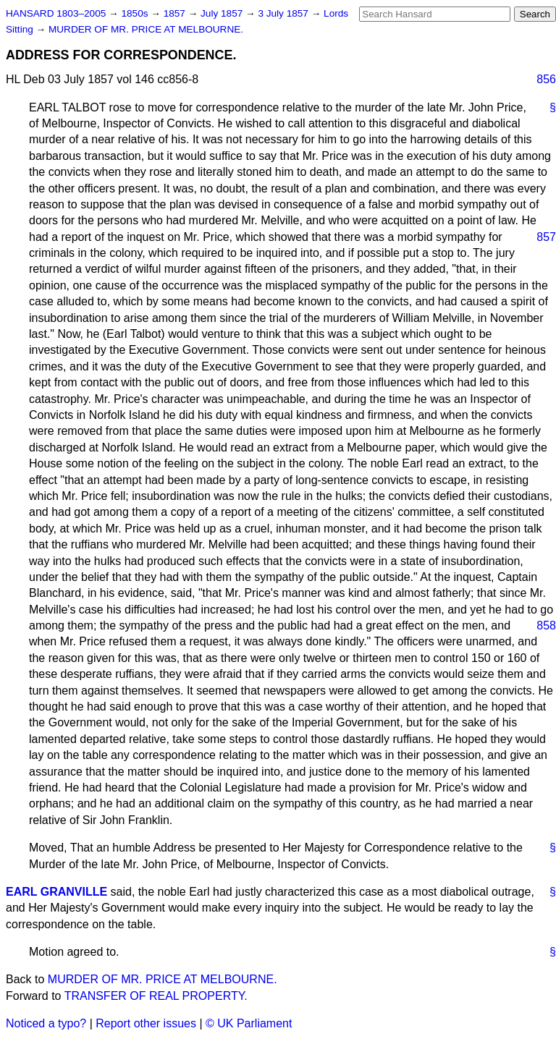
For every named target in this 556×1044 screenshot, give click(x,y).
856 (546, 79)
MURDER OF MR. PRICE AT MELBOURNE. (146, 29)
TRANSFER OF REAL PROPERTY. (156, 996)
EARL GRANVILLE (56, 892)
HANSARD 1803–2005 (56, 13)
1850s (136, 13)
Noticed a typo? (46, 1023)
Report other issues (146, 1023)
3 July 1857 (284, 13)
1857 (176, 13)
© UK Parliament (249, 1023)
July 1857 (223, 13)
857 (546, 237)
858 (546, 625)
